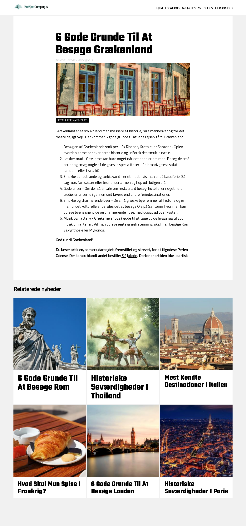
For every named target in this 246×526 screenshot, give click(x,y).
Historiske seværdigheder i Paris (196, 488)
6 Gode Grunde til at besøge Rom (48, 383)
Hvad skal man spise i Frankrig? (49, 488)
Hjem (159, 8)
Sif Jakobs (129, 256)
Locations (172, 8)
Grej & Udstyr (191, 8)
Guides (208, 8)
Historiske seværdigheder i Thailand (119, 387)
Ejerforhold (224, 8)
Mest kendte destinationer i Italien (196, 381)
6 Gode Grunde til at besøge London (120, 488)
